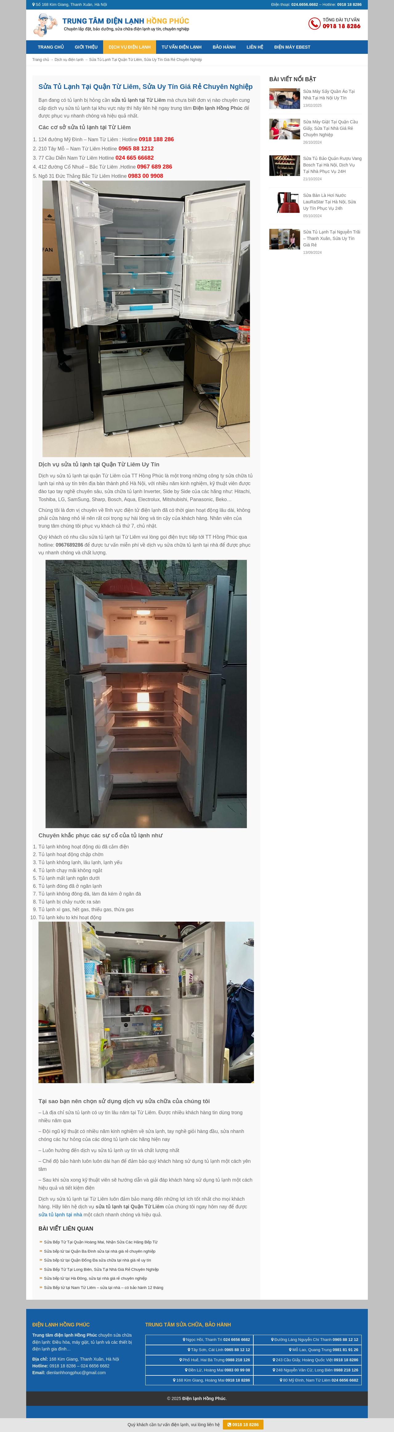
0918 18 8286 (243, 1424)
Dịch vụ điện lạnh (130, 47)
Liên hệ (255, 47)
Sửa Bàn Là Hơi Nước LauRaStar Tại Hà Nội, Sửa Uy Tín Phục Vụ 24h (329, 202)
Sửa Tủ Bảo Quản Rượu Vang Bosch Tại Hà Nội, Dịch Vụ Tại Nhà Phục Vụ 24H (332, 165)
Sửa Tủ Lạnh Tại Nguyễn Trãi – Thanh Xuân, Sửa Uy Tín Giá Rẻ (331, 238)
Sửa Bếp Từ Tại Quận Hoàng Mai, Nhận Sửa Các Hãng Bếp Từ (101, 1242)
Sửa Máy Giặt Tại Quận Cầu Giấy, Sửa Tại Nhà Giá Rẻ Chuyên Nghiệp (330, 128)
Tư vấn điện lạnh (182, 47)
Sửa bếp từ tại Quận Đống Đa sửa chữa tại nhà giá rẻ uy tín (97, 1260)
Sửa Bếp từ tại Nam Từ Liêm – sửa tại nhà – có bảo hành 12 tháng (103, 1287)
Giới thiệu (86, 47)
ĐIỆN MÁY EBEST (292, 47)
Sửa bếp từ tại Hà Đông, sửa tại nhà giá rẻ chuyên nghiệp (95, 1278)
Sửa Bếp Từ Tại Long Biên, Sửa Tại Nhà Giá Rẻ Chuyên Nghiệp (101, 1269)
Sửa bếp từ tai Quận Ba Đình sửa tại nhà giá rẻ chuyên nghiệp (99, 1251)
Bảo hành (224, 47)
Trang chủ (51, 47)
